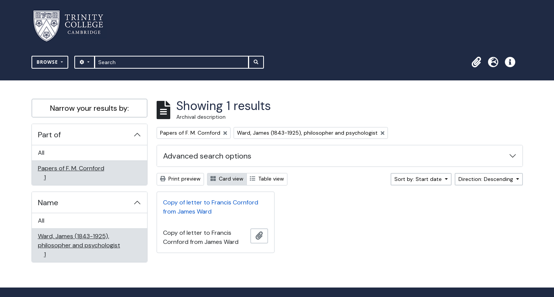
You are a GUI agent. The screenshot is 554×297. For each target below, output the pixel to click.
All (41, 153)
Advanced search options (207, 156)
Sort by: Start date (418, 179)
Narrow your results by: (89, 108)
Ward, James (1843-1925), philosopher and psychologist (79, 245)
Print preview (180, 178)
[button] (476, 62)
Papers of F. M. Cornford (71, 172)
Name (48, 202)
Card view (226, 178)
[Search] (171, 62)
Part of (49, 135)
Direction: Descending (486, 179)
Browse (48, 62)
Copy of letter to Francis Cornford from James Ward (210, 206)
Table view (267, 178)
